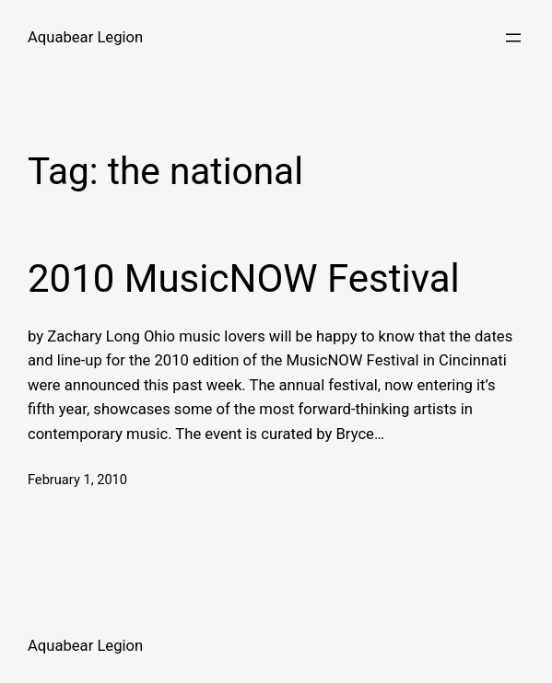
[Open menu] (513, 38)
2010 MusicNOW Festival (244, 278)
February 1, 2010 (77, 479)
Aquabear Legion (85, 37)
